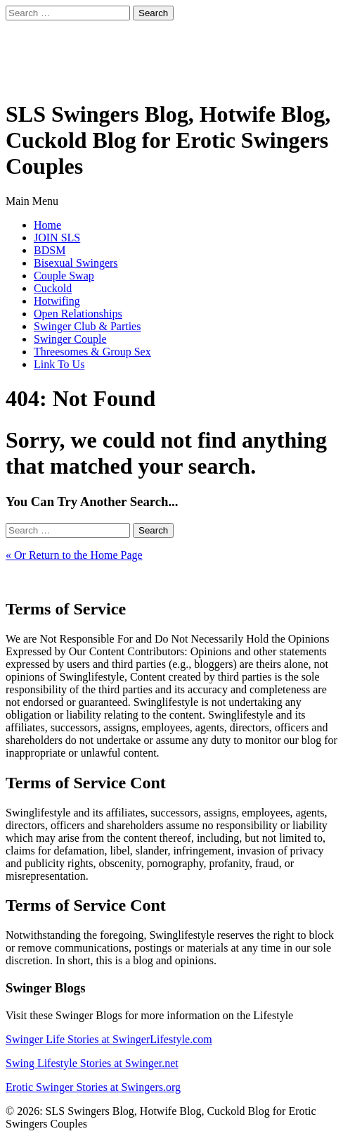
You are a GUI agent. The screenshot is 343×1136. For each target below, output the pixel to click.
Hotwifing (57, 301)
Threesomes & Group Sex (92, 352)
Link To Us (59, 364)
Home (47, 225)
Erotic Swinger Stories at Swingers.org (93, 1087)
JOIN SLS (57, 238)
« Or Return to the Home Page (74, 555)
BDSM (49, 250)
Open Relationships (78, 314)
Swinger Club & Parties (87, 326)
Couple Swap (64, 276)
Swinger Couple (70, 339)
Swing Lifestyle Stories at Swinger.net (92, 1063)
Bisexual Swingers (76, 263)
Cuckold (53, 288)
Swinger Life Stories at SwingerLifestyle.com (109, 1039)
